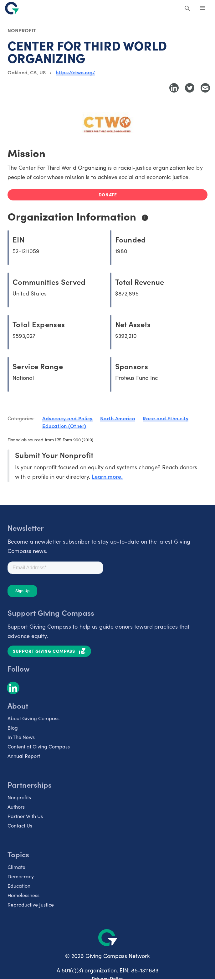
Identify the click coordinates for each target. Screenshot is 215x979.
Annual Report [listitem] (24, 755)
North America (118, 418)
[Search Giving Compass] (187, 8)
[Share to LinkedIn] (174, 88)
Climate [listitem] (16, 866)
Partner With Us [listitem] (25, 815)
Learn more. (107, 476)
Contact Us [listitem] (20, 825)
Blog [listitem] (13, 727)
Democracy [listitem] (21, 876)
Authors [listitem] (16, 806)
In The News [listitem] (21, 736)
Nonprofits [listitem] (19, 797)
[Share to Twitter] (189, 88)
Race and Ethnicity (165, 418)
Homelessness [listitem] (23, 894)
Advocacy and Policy (67, 418)
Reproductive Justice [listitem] (31, 904)
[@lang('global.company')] (12, 8)
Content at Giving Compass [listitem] (39, 746)
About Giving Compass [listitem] (33, 718)
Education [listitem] (19, 885)
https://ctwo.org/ (75, 72)
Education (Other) (64, 425)
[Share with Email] (205, 88)
